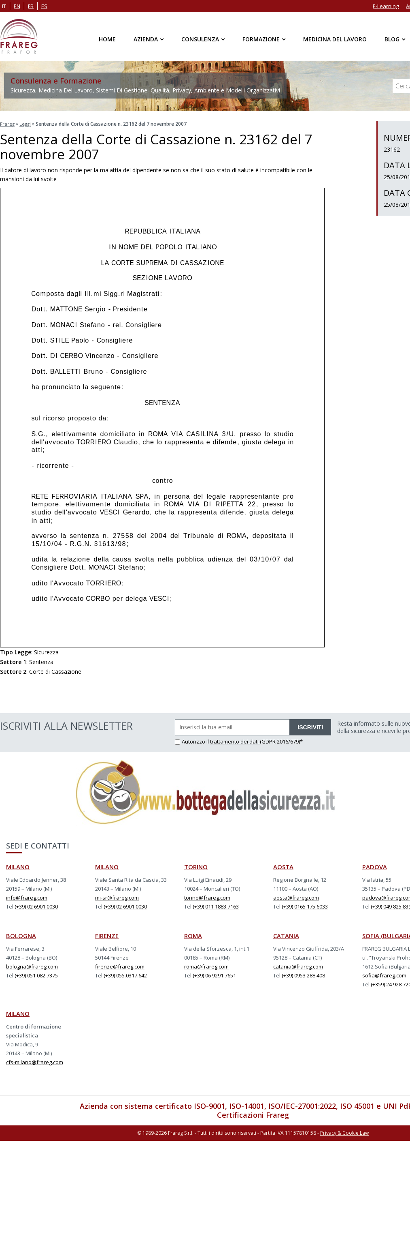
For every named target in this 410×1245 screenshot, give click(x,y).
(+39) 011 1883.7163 (216, 905)
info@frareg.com (26, 896)
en (17, 6)
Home (107, 39)
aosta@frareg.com (296, 896)
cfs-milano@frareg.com (34, 1061)
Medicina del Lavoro (335, 39)
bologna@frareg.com (32, 965)
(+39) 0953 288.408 (303, 974)
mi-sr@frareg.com (117, 896)
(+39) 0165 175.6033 (305, 905)
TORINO (196, 866)
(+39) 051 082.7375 (36, 974)
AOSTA (283, 866)
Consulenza (200, 39)
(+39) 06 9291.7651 (214, 974)
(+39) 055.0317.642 (125, 974)
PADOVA (374, 866)
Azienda (146, 39)
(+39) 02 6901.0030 (36, 905)
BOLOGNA (21, 935)
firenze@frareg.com (119, 965)
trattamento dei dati (235, 740)
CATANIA (286, 935)
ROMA (193, 935)
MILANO (18, 866)
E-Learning (386, 6)
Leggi (26, 123)
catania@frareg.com (298, 965)
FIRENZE (107, 935)
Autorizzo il (192, 740)
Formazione (261, 39)
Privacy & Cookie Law (344, 1131)
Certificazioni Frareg (253, 1114)
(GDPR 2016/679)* (281, 740)
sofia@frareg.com (384, 974)
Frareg (7, 123)
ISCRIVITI (310, 726)
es (44, 6)
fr (31, 6)
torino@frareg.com (207, 896)
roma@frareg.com (206, 965)
